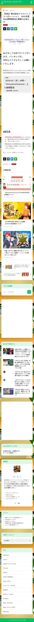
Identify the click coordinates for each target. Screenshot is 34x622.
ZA (5, 572)
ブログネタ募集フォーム (13, 496)
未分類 (6, 598)
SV (5, 568)
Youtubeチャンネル (10, 519)
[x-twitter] (15, 503)
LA (5, 559)
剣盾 (5, 590)
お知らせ (12, 10)
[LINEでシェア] (15, 28)
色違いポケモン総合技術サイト (14, 517)
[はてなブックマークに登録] (11, 28)
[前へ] (17, 267)
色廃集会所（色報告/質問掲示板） (14, 523)
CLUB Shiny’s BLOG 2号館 (11, 2)
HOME (5, 10)
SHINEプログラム (9, 564)
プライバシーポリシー (12, 493)
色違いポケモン (9, 607)
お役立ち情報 (8, 577)
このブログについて (11, 498)
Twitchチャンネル (10, 521)
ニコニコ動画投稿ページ (12, 525)
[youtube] (18, 503)
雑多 (6, 611)
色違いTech (8, 603)
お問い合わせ (9, 495)
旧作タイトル (8, 594)
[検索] (29, 292)
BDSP (6, 555)
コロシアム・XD (9, 585)
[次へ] (17, 274)
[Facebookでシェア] (8, 28)
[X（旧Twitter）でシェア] (4, 28)
